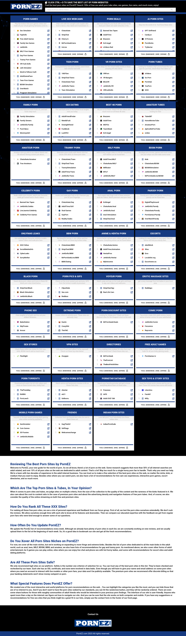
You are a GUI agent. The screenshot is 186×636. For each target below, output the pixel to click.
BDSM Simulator (26, 85)
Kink (146, 159)
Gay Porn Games (26, 55)
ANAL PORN (120, 190)
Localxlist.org (150, 258)
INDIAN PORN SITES (118, 412)
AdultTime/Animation (111, 249)
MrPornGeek (108, 356)
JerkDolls (23, 47)
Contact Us (93, 614)
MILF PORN (120, 147)
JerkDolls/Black (26, 296)
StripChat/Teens (68, 78)
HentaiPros (107, 253)
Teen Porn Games (27, 80)
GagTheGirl (66, 424)
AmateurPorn (150, 125)
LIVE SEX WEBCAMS (76, 18)
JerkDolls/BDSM (151, 172)
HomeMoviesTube (152, 121)
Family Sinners (25, 121)
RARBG (23, 394)
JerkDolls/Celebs (26, 206)
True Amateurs (26, 163)
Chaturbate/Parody (152, 211)
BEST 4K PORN (119, 104)
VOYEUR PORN (119, 276)
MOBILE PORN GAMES (34, 412)
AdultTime (107, 35)
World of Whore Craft (28, 72)
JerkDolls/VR (108, 86)
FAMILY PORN (36, 104)
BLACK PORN (36, 276)
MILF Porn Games (27, 51)
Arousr (22, 330)
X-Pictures (149, 39)
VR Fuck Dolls (25, 64)
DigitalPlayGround (152, 202)
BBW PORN (78, 233)
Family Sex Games (27, 43)
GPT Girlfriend (150, 31)
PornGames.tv (150, 356)
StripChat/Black (26, 288)
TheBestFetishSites (110, 364)
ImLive (64, 47)
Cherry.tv (65, 39)
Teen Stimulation (68, 90)
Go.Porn (148, 78)
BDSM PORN (161, 147)
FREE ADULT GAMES (159, 344)
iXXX (147, 90)
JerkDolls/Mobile (26, 437)
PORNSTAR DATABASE (117, 378)
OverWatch (24, 89)
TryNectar (149, 47)
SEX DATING (78, 104)
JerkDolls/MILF (109, 176)
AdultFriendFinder (69, 116)
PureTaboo (24, 129)
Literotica (148, 390)
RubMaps (148, 288)
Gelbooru (65, 398)
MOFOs (106, 125)
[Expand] (38, 97)
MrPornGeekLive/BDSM (154, 176)
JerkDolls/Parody (151, 206)
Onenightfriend (67, 125)
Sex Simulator (25, 31)
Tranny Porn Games (27, 60)
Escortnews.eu (150, 262)
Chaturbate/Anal (109, 206)
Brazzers (106, 39)
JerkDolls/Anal (109, 211)
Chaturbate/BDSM (152, 163)
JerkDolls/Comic (151, 322)
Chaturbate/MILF (110, 163)
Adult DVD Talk (109, 398)
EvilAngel (107, 202)
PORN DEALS (120, 18)
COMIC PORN (161, 310)
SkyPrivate (24, 326)
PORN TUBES (161, 61)
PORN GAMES (36, 18)
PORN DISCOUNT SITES (117, 310)
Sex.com (65, 292)
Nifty (147, 398)
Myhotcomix (108, 262)
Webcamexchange (69, 432)
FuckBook (65, 129)
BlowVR (106, 82)
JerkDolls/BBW (67, 253)
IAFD (105, 394)
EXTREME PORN (77, 310)
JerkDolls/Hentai (109, 258)
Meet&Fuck (66, 121)
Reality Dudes (67, 219)
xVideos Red (108, 47)
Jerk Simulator (25, 68)
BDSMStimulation (152, 168)
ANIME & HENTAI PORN (117, 233)
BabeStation (25, 322)
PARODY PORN (161, 190)
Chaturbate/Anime (110, 245)
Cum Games (25, 428)
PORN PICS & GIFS (77, 276)
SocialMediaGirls (26, 249)
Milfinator (107, 168)
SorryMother (25, 258)
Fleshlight (24, 356)
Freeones (107, 390)
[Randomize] (25, 97)
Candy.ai (148, 35)
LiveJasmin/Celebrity (28, 211)
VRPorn (106, 73)
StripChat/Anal (109, 219)
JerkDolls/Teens (68, 86)
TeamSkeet (107, 129)
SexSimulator (25, 424)
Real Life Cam (108, 292)
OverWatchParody (152, 219)
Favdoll (147, 394)
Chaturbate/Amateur (28, 159)
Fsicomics (149, 326)
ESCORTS (162, 233)
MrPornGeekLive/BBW (70, 258)
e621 (63, 394)
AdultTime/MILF (109, 159)
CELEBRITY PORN (35, 190)
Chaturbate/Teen (68, 82)
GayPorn (65, 215)
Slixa (147, 249)
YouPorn (148, 86)
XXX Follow (24, 245)
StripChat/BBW (67, 249)
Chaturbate (66, 31)
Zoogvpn (65, 356)
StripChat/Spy (108, 288)
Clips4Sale (66, 288)
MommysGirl (25, 133)
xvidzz (147, 133)
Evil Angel (107, 43)
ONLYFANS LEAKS (35, 233)
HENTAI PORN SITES (76, 378)
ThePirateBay (25, 390)
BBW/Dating (66, 262)
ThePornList (108, 360)
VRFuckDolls (108, 90)
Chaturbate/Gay (68, 202)
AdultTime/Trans (68, 172)
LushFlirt (65, 133)
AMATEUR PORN (35, 147)
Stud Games (66, 211)
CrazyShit (65, 326)
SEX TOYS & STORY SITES (158, 378)
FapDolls (23, 35)
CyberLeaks (24, 253)
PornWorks (149, 43)
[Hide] (32, 97)
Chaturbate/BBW (68, 245)
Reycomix (149, 330)
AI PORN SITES (161, 18)
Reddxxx (65, 296)
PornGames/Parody (152, 215)
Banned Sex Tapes (110, 31)
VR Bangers (107, 78)
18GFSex (65, 73)
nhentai (64, 390)
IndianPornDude (109, 424)
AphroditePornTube (152, 129)
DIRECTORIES (120, 344)
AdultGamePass (26, 76)
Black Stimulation (27, 292)
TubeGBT (148, 116)
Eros (146, 253)
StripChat (65, 35)
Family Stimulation (27, 116)
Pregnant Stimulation (28, 93)
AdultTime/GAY (68, 206)
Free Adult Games (27, 39)
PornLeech (24, 398)
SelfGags (65, 428)
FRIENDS (79, 412)
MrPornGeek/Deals (110, 322)
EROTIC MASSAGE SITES (158, 276)
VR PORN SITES (119, 61)
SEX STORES (36, 344)
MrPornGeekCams (69, 43)
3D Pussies (24, 432)
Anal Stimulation (109, 215)
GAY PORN (79, 190)
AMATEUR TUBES (160, 104)
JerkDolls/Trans (68, 176)
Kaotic (64, 322)
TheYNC (65, 330)
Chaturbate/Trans (68, 159)
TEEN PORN (78, 61)
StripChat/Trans (68, 163)
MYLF (105, 172)
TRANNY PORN (77, 147)
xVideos (148, 73)
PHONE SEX (36, 310)
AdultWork (149, 245)
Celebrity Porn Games (28, 215)
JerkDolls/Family (26, 125)
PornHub (148, 82)
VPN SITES (79, 344)
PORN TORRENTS (35, 378)
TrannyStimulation (69, 168)
